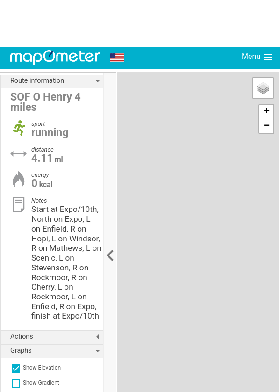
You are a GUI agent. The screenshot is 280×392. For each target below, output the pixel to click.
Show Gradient (34, 382)
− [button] (267, 126)
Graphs (56, 350)
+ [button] (267, 112)
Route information (56, 81)
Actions (56, 336)
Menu (257, 57)
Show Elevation (35, 367)
